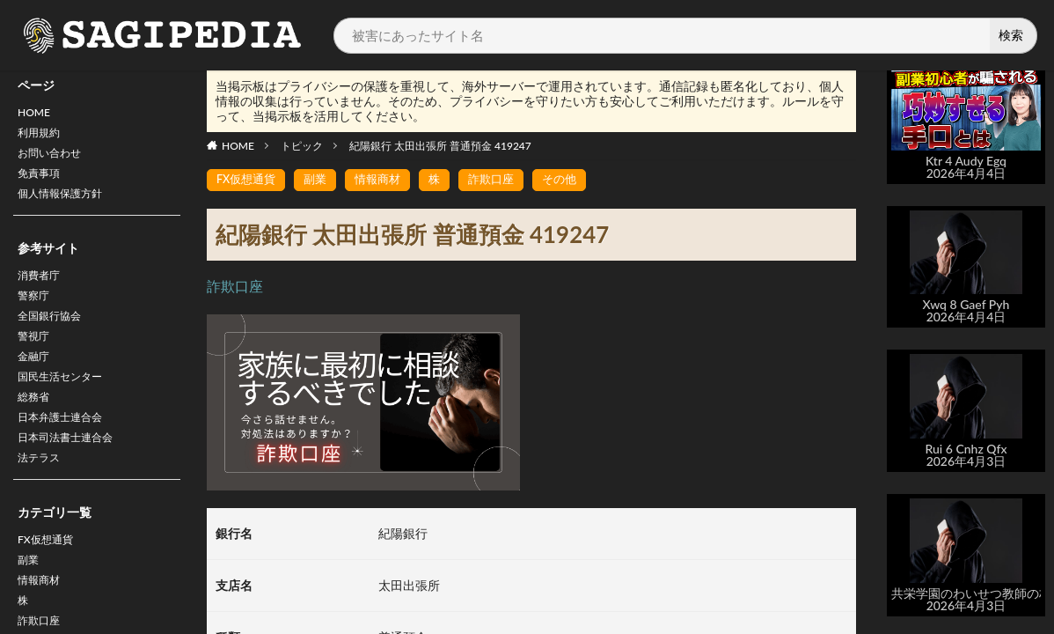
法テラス (42, 496)
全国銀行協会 (54, 335)
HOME (36, 114)
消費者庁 (42, 290)
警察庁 (36, 313)
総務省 (36, 427)
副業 (30, 603)
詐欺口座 (504, 180)
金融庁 (36, 381)
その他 (575, 180)
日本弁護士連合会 (67, 450)
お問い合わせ (54, 159)
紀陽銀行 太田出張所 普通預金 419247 (440, 145)
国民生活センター (67, 404)
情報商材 (386, 180)
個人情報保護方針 (67, 205)
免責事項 (42, 182)
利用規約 (42, 136)
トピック (302, 145)
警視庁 (36, 358)
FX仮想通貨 (50, 580)
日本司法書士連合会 (73, 473)
